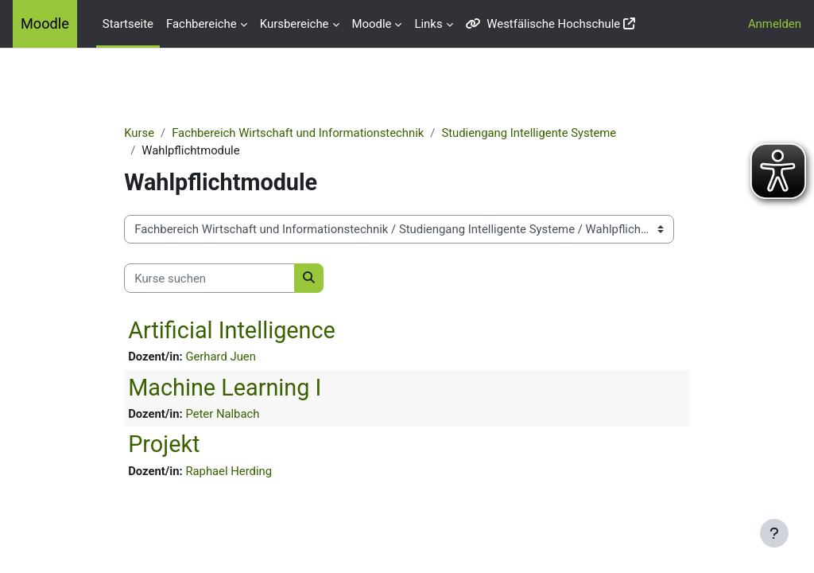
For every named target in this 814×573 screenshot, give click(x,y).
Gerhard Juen (227, 357)
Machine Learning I (231, 387)
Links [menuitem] (428, 24)
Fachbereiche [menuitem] (201, 24)
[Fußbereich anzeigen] (774, 533)
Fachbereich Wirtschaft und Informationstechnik (305, 133)
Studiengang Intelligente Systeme (537, 133)
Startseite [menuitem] (128, 24)
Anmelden (774, 24)
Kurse (145, 133)
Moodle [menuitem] (372, 24)
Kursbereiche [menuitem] (294, 24)
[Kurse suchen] (215, 278)
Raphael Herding (235, 471)
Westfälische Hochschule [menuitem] (543, 24)
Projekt (170, 444)
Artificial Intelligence (238, 330)
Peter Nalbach (229, 414)
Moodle (45, 23)
